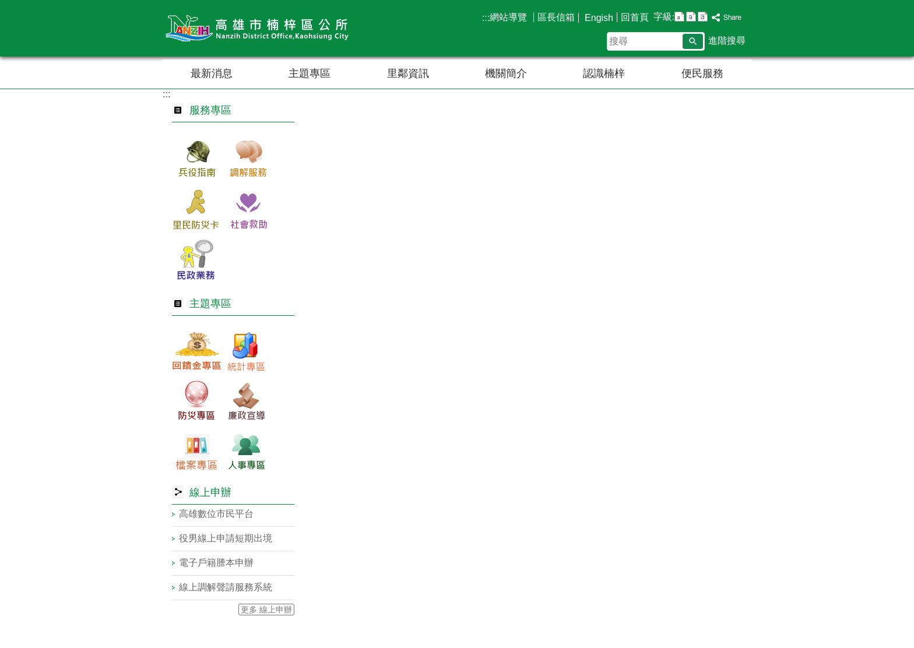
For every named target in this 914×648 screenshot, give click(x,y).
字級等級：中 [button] (691, 17)
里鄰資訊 (408, 73)
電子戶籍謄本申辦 (216, 563)
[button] (693, 41)
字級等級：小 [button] (679, 17)
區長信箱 (556, 17)
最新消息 (212, 73)
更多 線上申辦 (266, 609)
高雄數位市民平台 (216, 514)
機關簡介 (506, 73)
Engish (597, 18)
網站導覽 (509, 17)
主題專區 (310, 73)
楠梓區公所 (261, 28)
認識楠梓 (604, 73)
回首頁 (635, 17)
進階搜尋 (727, 40)
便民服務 (702, 73)
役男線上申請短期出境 (225, 538)
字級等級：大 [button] (703, 17)
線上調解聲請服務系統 (225, 587)
